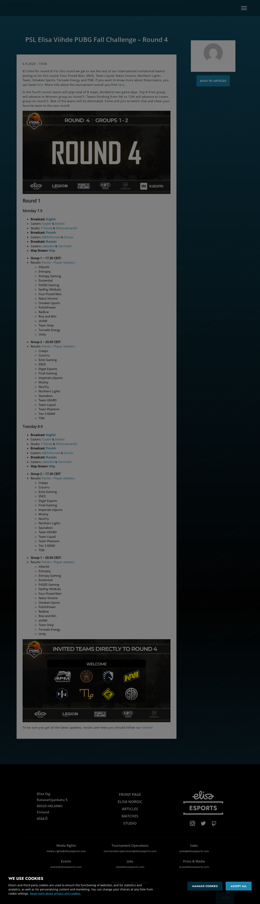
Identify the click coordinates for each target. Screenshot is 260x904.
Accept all (239, 886)
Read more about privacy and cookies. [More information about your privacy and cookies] (55, 893)
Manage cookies (205, 886)
